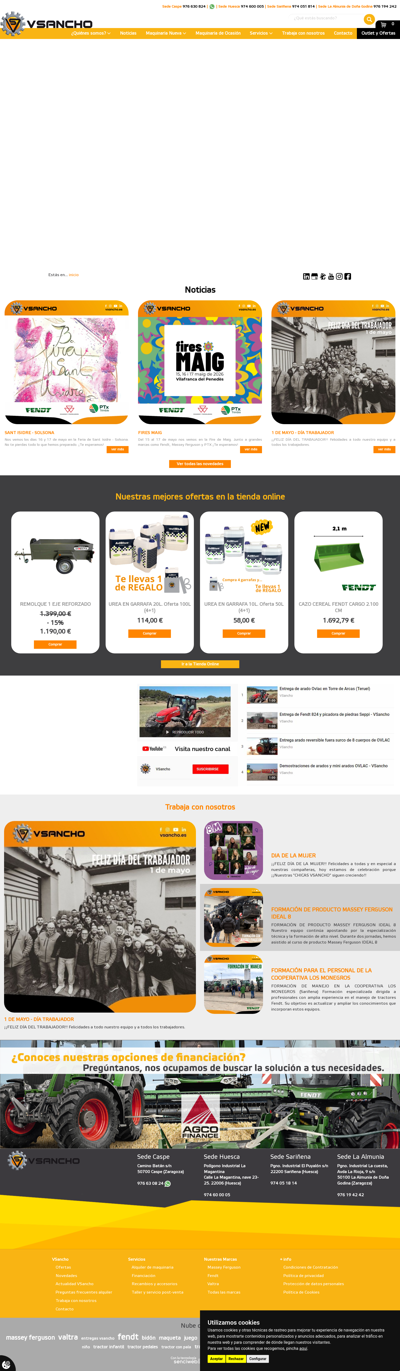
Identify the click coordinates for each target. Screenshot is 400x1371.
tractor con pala (176, 1347)
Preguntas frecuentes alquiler (84, 1292)
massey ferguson (30, 1338)
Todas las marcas (223, 1292)
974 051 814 (303, 6)
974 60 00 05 (217, 1195)
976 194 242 (384, 6)
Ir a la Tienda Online (200, 664)
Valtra (213, 1284)
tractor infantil (108, 1347)
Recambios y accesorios (154, 1284)
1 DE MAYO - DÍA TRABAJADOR (302, 433)
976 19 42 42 (350, 1195)
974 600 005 (252, 6)
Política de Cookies (301, 1292)
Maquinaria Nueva (166, 33)
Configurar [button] (257, 1359)
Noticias (128, 33)
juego (190, 1338)
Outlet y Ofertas (378, 33)
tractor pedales (142, 1347)
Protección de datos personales (313, 1284)
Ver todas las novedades (200, 464)
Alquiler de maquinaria (152, 1267)
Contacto (343, 33)
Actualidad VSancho (75, 1284)
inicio (74, 275)
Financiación (143, 1276)
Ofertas (63, 1267)
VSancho (60, 1259)
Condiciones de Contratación (310, 1267)
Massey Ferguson (224, 1267)
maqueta (170, 1338)
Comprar (55, 644)
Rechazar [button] (236, 1359)
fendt (128, 1337)
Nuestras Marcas (220, 1259)
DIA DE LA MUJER (293, 856)
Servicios (261, 33)
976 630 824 (194, 6)
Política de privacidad (303, 1276)
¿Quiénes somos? (91, 33)
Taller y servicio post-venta (157, 1292)
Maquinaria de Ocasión (218, 33)
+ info (285, 1259)
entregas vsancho (97, 1338)
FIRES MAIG (150, 433)
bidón (148, 1338)
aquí (303, 1348)
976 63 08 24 (150, 1184)
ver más (117, 449)
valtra (68, 1337)
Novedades (66, 1276)
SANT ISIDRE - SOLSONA (29, 433)
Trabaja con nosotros (303, 33)
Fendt (213, 1276)
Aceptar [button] (216, 1359)
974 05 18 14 (283, 1183)
